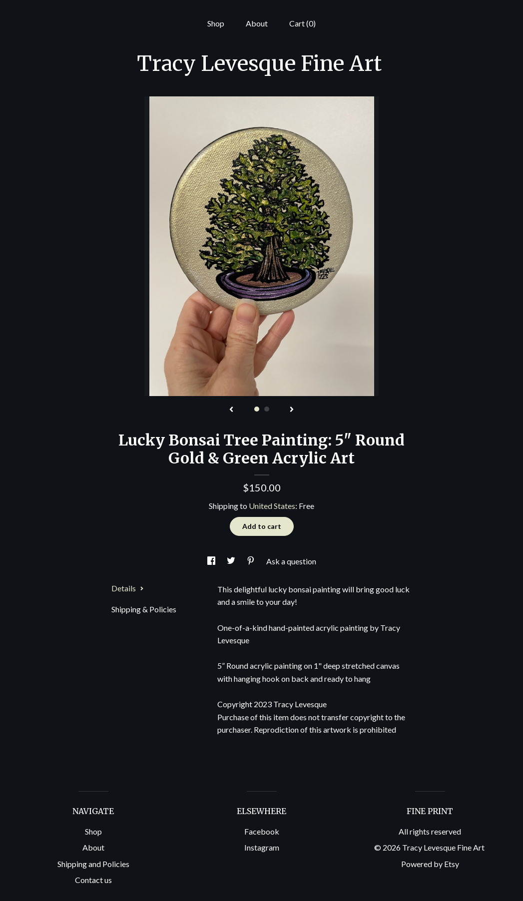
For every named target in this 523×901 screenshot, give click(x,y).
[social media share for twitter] (232, 561)
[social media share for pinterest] (251, 561)
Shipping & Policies (143, 609)
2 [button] (266, 409)
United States (272, 505)
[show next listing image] (291, 410)
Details (127, 588)
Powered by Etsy (430, 864)
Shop (215, 23)
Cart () (302, 23)
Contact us (93, 880)
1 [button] (256, 409)
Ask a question (291, 561)
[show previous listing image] (231, 410)
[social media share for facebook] (212, 561)
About (257, 23)
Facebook (261, 831)
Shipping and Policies (93, 864)
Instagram (261, 847)
